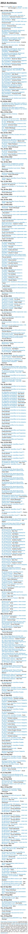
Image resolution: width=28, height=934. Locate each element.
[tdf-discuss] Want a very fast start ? (11, 770)
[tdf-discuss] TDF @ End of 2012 (10, 119)
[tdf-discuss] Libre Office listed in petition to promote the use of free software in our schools (14, 108)
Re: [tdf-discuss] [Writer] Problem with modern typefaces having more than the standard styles (14, 367)
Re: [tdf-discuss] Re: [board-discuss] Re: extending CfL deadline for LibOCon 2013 (13, 470)
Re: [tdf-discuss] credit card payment (11, 795)
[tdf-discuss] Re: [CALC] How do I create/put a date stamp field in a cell (14, 897)
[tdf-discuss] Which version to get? (11, 885)
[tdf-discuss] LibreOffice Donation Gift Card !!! (14, 134)
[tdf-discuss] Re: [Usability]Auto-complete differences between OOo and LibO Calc (13, 164)
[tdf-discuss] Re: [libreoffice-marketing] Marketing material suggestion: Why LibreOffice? (12, 86)
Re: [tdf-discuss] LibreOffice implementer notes (14, 219)
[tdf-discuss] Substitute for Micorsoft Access (13, 292)
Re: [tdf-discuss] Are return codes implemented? (14, 211)
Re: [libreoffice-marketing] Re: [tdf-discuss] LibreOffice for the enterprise (13, 393)
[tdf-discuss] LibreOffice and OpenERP (12, 12)
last (21, 6)
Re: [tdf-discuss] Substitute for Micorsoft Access (14, 284)
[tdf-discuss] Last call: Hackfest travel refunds (14, 98)
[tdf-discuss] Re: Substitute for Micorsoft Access (14, 281)
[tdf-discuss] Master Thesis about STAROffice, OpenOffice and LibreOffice (14, 761)
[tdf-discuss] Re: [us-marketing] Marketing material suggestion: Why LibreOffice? (13, 69)
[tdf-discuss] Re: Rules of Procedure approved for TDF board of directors (14, 658)
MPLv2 (2, 927)
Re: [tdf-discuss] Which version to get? (12, 878)
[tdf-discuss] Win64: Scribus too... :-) (11, 322)
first (14, 6)
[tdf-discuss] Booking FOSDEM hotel (11, 95)
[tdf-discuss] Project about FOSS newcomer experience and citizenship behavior (13, 524)
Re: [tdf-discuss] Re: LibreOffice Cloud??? (13, 444)
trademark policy (4, 932)
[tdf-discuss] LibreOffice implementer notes (13, 317)
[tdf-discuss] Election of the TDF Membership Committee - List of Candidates (14, 875)
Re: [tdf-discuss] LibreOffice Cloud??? (12, 512)
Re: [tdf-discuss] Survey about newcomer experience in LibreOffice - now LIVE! (13, 371)
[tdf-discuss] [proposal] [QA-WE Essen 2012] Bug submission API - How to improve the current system (13, 623)
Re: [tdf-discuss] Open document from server (14, 909)
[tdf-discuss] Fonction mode (9, 748)
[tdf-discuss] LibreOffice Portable (10, 764)
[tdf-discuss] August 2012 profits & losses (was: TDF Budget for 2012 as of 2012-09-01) (14, 336)
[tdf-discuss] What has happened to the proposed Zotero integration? (12, 361)
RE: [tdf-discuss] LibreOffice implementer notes (14, 225)
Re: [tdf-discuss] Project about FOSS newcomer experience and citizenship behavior (14, 519)
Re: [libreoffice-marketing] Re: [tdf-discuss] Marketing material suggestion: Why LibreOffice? (13, 50)
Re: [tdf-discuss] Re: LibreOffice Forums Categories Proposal (12, 572)
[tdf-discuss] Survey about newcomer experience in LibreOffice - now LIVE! (12, 380)
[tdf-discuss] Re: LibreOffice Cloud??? (12, 449)
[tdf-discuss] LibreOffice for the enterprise (13, 425)
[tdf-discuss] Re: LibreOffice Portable (11, 687)
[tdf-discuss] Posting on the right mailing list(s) (14, 196)
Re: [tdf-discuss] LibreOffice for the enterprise (14, 375)
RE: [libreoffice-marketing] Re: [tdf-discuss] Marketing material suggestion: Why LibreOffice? (13, 32)
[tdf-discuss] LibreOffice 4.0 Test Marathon (13, 186)
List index (24, 8)
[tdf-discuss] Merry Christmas (9, 114)
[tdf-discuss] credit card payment (10, 801)
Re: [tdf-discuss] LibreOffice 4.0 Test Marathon (14, 183)
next (19, 6)
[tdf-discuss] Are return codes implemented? (13, 228)
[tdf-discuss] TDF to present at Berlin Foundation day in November (11, 789)
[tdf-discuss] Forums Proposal (10, 598)
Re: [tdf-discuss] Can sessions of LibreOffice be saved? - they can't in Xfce (14, 848)
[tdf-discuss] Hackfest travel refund (11, 168)
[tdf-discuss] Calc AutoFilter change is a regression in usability (12, 307)
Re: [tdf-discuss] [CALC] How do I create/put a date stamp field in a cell (14, 902)
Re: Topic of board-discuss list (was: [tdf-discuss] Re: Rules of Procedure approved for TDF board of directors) (14, 637)
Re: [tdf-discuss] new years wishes (11, 34)
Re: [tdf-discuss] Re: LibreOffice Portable (12, 682)
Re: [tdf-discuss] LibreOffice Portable (11, 758)
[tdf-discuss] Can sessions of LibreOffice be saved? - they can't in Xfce (13, 853)
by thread (18, 8)
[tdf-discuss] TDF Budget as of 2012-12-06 (13, 191)
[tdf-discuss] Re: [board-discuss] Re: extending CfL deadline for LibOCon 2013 (14, 462)
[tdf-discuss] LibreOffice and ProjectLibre (12, 439)
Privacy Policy (4, 921)
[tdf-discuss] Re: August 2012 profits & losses (14, 330)
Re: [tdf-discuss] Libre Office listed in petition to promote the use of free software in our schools (14, 103)
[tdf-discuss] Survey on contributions (11, 358)
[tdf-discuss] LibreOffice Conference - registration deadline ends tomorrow (12, 568)
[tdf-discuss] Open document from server (12, 912)
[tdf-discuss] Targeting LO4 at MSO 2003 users (14, 21)
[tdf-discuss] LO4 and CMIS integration (12, 27)
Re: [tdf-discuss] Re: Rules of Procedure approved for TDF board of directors (12, 666)
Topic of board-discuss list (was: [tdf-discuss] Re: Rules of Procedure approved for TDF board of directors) (14, 655)
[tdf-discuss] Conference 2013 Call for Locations (14, 631)
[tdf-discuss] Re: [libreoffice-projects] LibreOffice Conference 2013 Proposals (14, 140)
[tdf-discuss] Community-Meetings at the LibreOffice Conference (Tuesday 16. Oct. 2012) (14, 775)
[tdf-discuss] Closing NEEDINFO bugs (12, 917)
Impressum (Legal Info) (12, 921)
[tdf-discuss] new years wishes (10, 45)
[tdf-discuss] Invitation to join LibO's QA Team (14, 783)
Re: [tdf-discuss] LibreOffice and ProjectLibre (13, 430)
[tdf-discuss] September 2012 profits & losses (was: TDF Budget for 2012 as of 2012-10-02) (14, 255)
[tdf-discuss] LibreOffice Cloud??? (11, 515)
